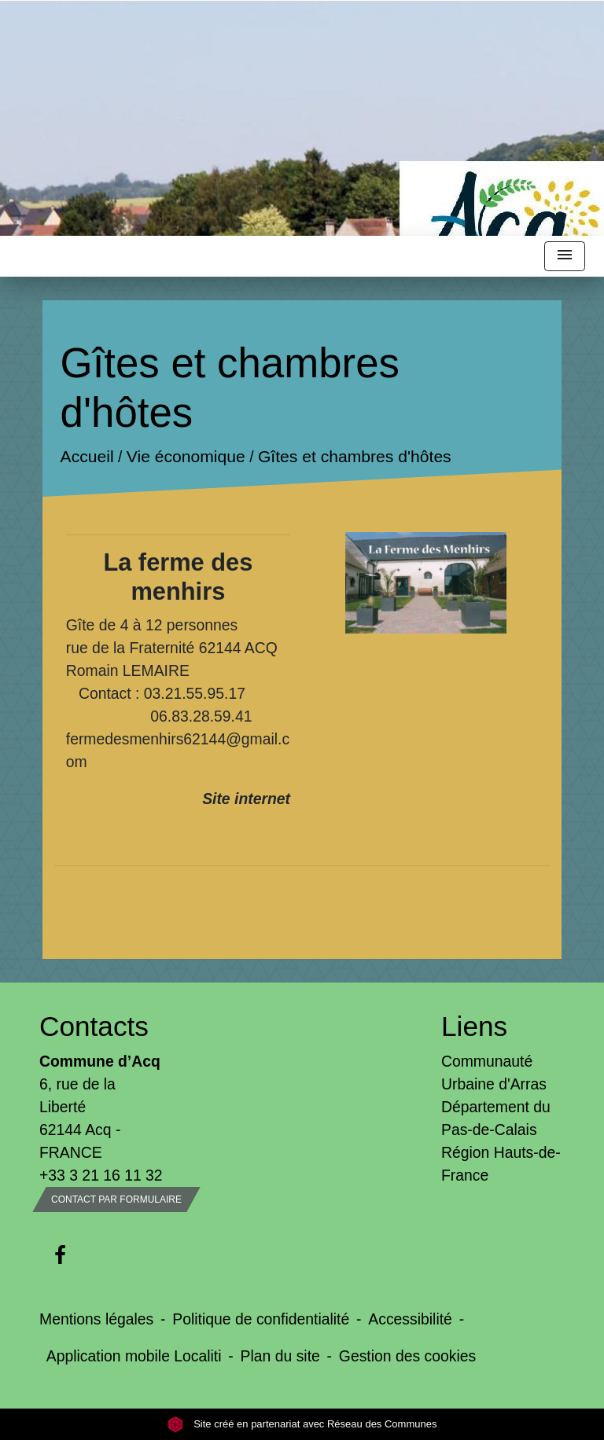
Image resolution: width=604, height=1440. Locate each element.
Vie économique (186, 457)
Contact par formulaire (116, 1199)
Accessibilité (410, 1319)
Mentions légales (96, 1319)
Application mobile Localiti (134, 1356)
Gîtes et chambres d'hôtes (354, 457)
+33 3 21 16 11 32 (101, 1175)
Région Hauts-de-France (501, 1164)
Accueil (86, 457)
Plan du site (280, 1356)
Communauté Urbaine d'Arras (494, 1072)
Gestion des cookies (407, 1356)
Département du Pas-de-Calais (496, 1118)
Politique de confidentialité (260, 1319)
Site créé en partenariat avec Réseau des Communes (302, 1424)
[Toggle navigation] (564, 256)
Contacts (94, 1026)
